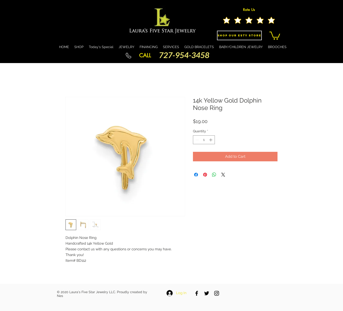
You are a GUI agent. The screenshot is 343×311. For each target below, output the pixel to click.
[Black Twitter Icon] (206, 293)
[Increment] (211, 140)
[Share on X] (223, 175)
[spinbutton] (204, 140)
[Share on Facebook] (196, 175)
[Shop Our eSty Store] (239, 35)
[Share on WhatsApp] (214, 175)
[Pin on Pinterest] (205, 175)
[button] (274, 35)
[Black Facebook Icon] (196, 293)
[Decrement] (197, 140)
